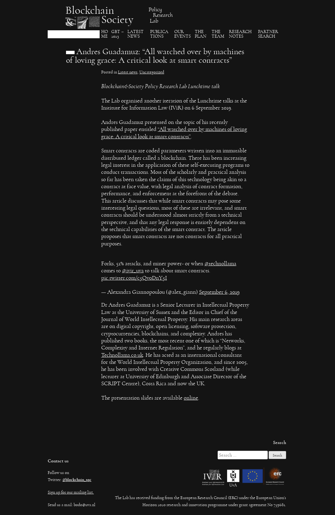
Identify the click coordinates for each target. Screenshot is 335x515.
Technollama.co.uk (122, 355)
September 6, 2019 (219, 292)
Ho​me (104, 34)
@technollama (220, 264)
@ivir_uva (133, 271)
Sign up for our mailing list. (71, 492)
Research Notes (240, 34)
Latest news (128, 72)
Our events (182, 34)
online (191, 398)
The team (218, 34)
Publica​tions (159, 34)
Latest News (135, 34)
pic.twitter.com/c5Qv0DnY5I (134, 278)
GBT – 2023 (117, 34)
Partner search (268, 34)
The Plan (200, 34)
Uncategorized (151, 72)
